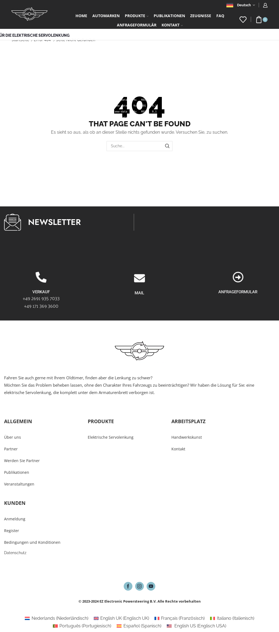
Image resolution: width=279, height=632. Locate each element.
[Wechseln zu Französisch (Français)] (179, 618)
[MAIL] (139, 313)
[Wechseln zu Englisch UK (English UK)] (121, 618)
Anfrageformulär (136, 25)
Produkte (136, 15)
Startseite (20, 39)
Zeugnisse (200, 15)
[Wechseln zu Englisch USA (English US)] (196, 626)
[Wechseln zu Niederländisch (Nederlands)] (56, 618)
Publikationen (169, 15)
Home (81, 15)
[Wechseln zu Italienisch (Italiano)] (232, 618)
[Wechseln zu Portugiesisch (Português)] (82, 626)
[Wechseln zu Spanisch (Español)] (139, 626)
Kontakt (172, 25)
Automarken (106, 15)
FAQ (220, 15)
